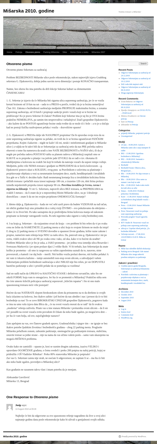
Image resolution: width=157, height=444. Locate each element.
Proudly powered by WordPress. (134, 436)
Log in (123, 309)
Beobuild (124, 165)
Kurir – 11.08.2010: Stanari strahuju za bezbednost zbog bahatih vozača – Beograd (135, 200)
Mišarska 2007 (98, 52)
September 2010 (127, 297)
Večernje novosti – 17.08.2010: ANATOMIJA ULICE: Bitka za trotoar (133, 237)
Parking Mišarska (51, 52)
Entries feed (125, 312)
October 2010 (126, 295)
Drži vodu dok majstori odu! (132, 84)
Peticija (19, 52)
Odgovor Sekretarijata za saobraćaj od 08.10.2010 (132, 104)
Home (9, 52)
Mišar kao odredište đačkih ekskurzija (135, 248)
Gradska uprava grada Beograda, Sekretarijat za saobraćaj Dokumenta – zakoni (135, 269)
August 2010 (126, 300)
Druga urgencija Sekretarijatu (132, 93)
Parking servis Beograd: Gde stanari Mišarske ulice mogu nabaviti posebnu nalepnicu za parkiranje (135, 254)
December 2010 (127, 292)
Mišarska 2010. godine (28, 10)
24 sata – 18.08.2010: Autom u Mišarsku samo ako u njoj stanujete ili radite (135, 148)
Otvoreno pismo (32, 52)
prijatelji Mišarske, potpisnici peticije (135, 133)
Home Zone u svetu (79, 52)
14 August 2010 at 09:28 (25, 409)
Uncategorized (126, 136)
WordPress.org (126, 318)
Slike (64, 52)
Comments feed (127, 315)
